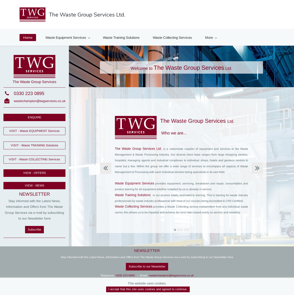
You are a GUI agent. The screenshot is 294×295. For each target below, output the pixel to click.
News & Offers (218, 37)
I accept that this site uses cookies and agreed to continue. (147, 289)
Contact (250, 37)
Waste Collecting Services (172, 37)
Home (27, 37)
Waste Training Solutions (121, 37)
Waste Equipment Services (67, 37)
